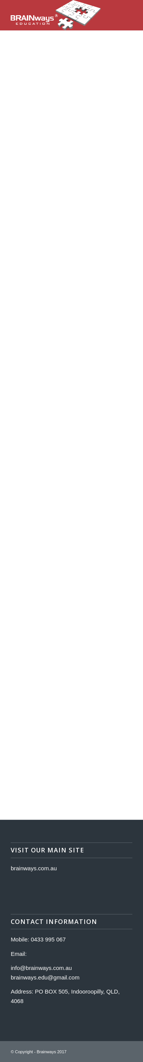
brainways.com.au (34, 868)
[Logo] (59, 15)
